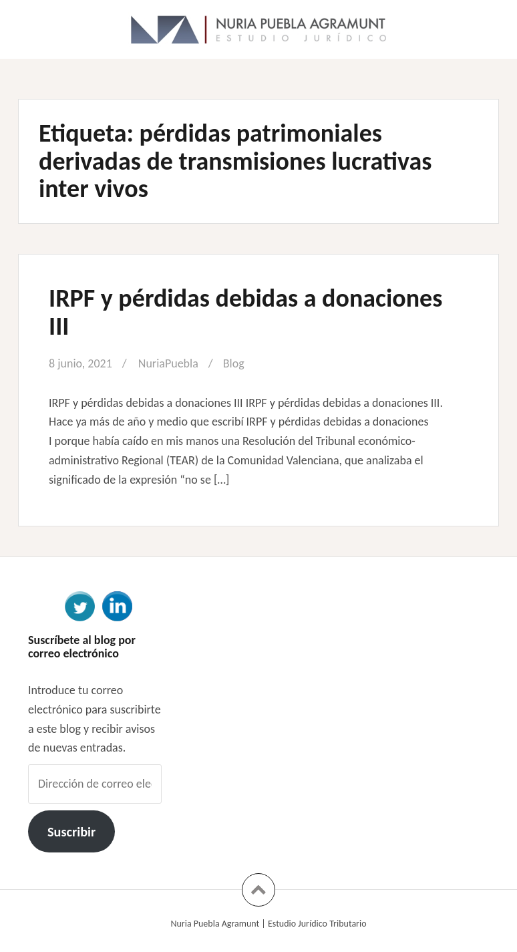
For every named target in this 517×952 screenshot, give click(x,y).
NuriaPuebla (168, 363)
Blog (233, 363)
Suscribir (71, 832)
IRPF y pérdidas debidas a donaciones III (245, 312)
